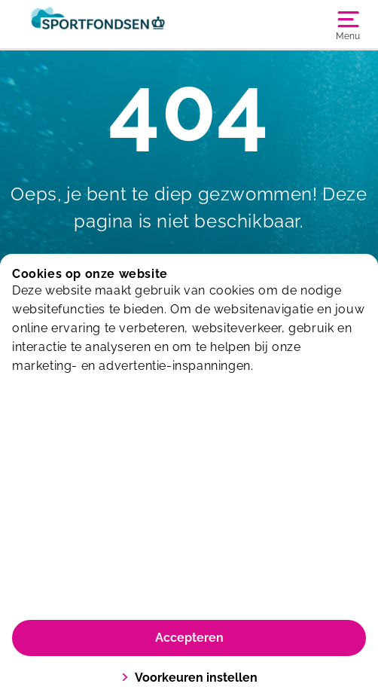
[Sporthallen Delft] (100, 24)
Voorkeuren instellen (189, 677)
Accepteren (189, 637)
